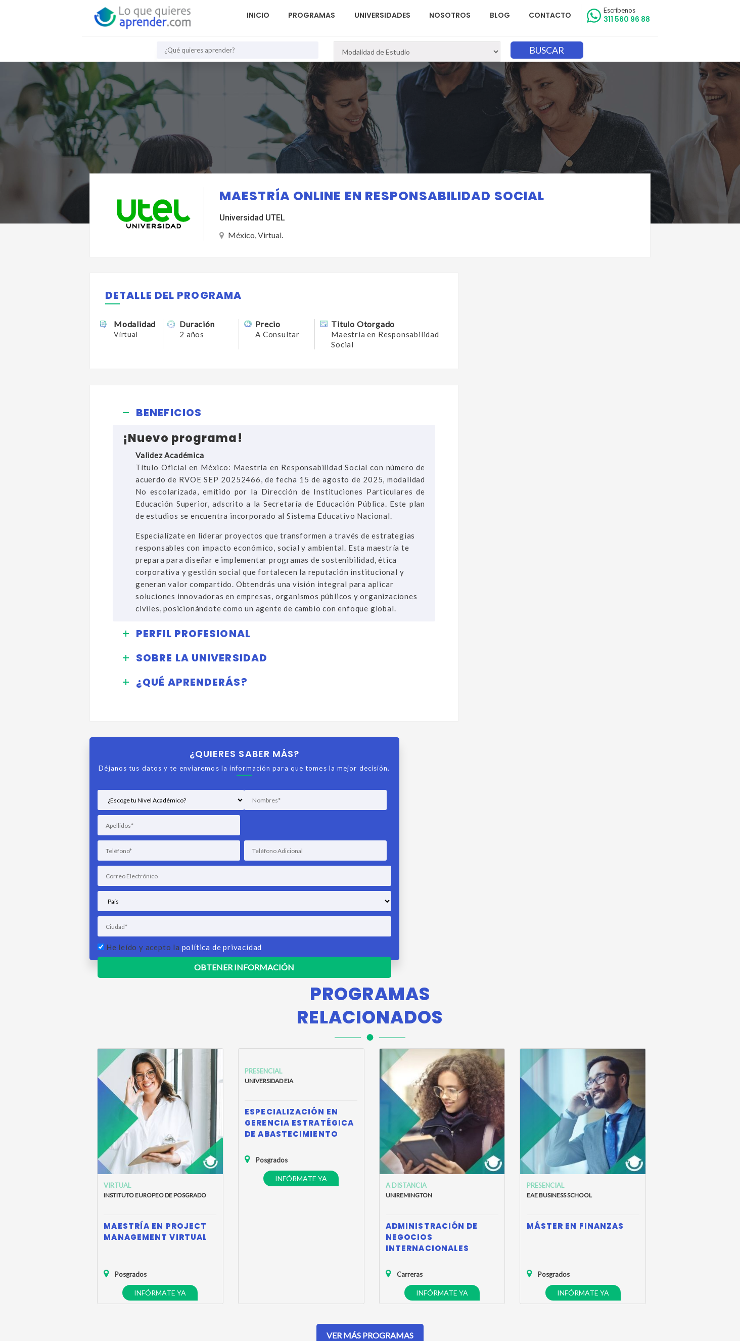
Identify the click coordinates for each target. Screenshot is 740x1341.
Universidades (385, 15)
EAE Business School (559, 950)
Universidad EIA (269, 836)
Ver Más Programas (370, 1090)
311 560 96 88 (627, 15)
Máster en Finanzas (575, 981)
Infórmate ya (160, 1048)
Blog (501, 15)
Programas (315, 15)
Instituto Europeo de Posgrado (155, 950)
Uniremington (409, 950)
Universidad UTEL (252, 218)
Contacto (551, 15)
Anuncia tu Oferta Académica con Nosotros (166, 1239)
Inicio (262, 15)
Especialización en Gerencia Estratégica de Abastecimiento (299, 878)
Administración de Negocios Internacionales (432, 992)
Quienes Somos (122, 1195)
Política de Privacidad (130, 1210)
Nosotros (452, 15)
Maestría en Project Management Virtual (155, 987)
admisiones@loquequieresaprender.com (364, 1231)
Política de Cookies (127, 1225)
